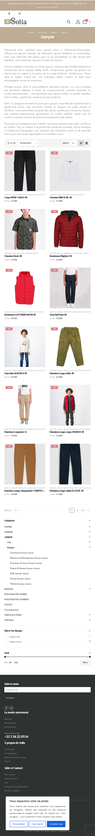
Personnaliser (18, 824)
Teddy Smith (14, 636)
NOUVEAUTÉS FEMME (15, 594)
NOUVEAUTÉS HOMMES (16, 599)
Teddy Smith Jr (15, 641)
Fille (9, 542)
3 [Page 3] (82, 510)
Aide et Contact (10, 778)
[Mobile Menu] (7, 21)
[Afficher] (74, 143)
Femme (8, 526)
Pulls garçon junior (19, 573)
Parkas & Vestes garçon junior (25, 568)
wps (69, 831)
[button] (69, 22)
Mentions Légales (12, 790)
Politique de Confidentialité (16, 786)
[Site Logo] (19, 22)
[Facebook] (9, 13)
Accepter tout (56, 824)
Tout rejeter (37, 824)
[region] (37, 813)
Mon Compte (9, 774)
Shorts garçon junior (20, 578)
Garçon (7, 195)
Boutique (8, 719)
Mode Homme (10, 727)
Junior (14, 195)
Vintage (9, 620)
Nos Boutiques (10, 753)
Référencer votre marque (15, 757)
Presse (7, 761)
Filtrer (85, 662)
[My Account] (78, 22)
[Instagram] (20, 13)
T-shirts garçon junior (20, 583)
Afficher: (66, 143)
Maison (8, 589)
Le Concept (9, 749)
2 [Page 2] (77, 510)
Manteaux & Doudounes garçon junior (34, 312)
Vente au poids (13, 615)
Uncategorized (11, 609)
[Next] (88, 510)
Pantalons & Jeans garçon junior (31, 195)
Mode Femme (10, 723)
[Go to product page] (24, 170)
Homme (8, 532)
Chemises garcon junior (60, 195)
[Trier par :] (28, 143)
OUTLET (8, 604)
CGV (6, 782)
